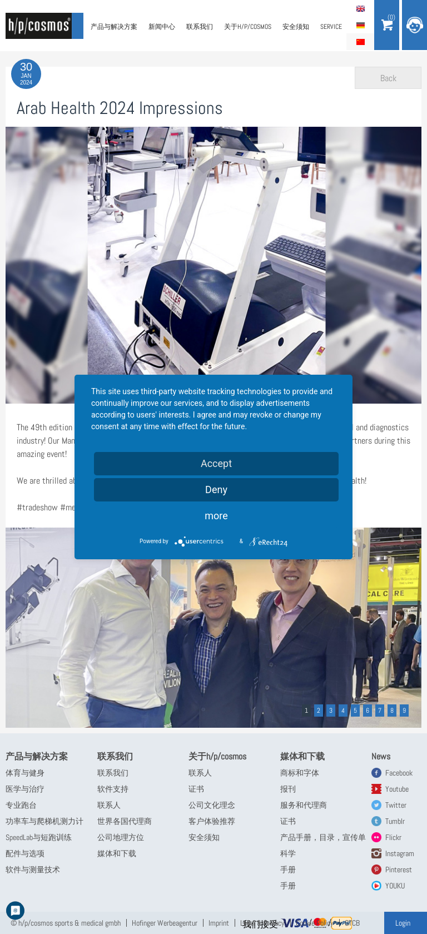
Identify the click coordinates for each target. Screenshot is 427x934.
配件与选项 (25, 853)
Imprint (218, 923)
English (360, 8)
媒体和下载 (116, 853)
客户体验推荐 (211, 821)
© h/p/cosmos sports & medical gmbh (66, 923)
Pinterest (398, 870)
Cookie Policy (315, 923)
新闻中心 (161, 26)
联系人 (109, 805)
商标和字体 (299, 773)
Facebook (399, 773)
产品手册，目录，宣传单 (323, 837)
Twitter (395, 805)
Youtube (397, 789)
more (216, 515)
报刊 (288, 789)
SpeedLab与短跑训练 (39, 837)
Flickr (393, 837)
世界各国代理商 (124, 821)
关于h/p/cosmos (247, 26)
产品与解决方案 (114, 26)
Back (388, 78)
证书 (196, 789)
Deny (216, 489)
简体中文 (360, 41)
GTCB (352, 923)
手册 (288, 870)
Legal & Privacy (262, 923)
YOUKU (395, 886)
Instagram (399, 853)
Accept (216, 463)
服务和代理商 (303, 805)
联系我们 (199, 26)
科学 (288, 853)
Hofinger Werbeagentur (164, 923)
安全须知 (295, 26)
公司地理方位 (120, 837)
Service (331, 26)
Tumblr (395, 821)
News (380, 756)
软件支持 (112, 789)
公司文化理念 (211, 805)
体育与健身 (25, 773)
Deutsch (360, 25)
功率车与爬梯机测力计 (44, 821)
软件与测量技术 (33, 870)
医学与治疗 (25, 789)
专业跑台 (21, 805)
